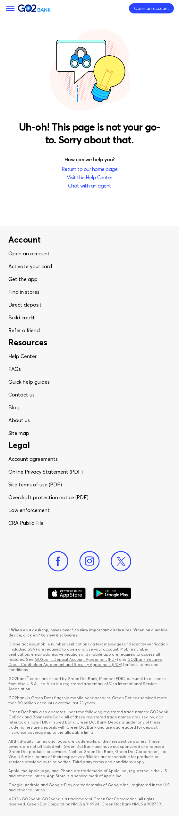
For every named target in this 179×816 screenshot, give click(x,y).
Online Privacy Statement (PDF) (45, 471)
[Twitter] (121, 561)
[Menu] (10, 8)
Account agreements (33, 459)
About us (19, 420)
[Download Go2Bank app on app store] (67, 594)
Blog (14, 407)
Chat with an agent (89, 185)
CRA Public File (26, 523)
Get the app (23, 279)
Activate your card (30, 266)
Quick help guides (29, 382)
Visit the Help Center (89, 177)
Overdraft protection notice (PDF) (48, 497)
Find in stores (23, 292)
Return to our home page (90, 169)
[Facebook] (58, 561)
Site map (18, 433)
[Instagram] (89, 561)
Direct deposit (25, 304)
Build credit (21, 317)
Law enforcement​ (29, 510)
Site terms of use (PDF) (35, 484)
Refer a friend (24, 330)
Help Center (22, 356)
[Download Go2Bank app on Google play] (112, 594)
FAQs (14, 369)
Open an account (29, 253)
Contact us (21, 394)
